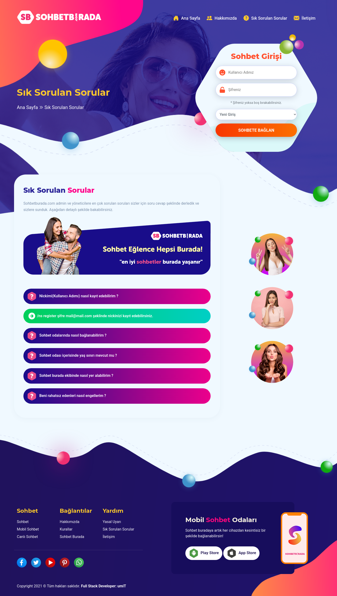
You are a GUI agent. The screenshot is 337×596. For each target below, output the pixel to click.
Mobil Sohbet (28, 529)
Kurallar (66, 529)
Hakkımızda (222, 18)
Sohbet (23, 522)
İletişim (304, 18)
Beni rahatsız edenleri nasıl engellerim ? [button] (72, 396)
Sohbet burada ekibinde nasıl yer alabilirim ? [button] (76, 376)
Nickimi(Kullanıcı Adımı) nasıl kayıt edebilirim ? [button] (78, 296)
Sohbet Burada (72, 536)
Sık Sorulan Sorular (265, 18)
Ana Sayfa (186, 18)
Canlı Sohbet (27, 536)
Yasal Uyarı (112, 522)
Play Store (204, 553)
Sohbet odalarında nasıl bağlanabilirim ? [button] (72, 335)
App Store (241, 553)
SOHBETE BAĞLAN (256, 130)
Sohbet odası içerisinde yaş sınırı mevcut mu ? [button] (78, 355)
